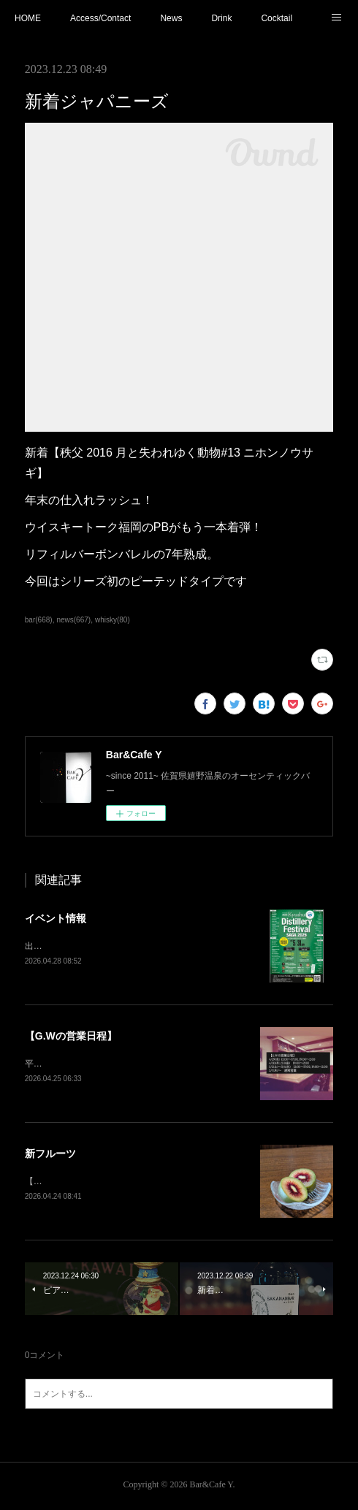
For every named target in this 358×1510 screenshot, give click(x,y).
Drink (221, 18)
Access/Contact (100, 18)
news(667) (73, 620)
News (171, 18)
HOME (28, 18)
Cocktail (276, 18)
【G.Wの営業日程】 (71, 1036)
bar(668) (39, 620)
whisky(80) (112, 620)
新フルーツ (50, 1156)
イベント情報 (55, 918)
